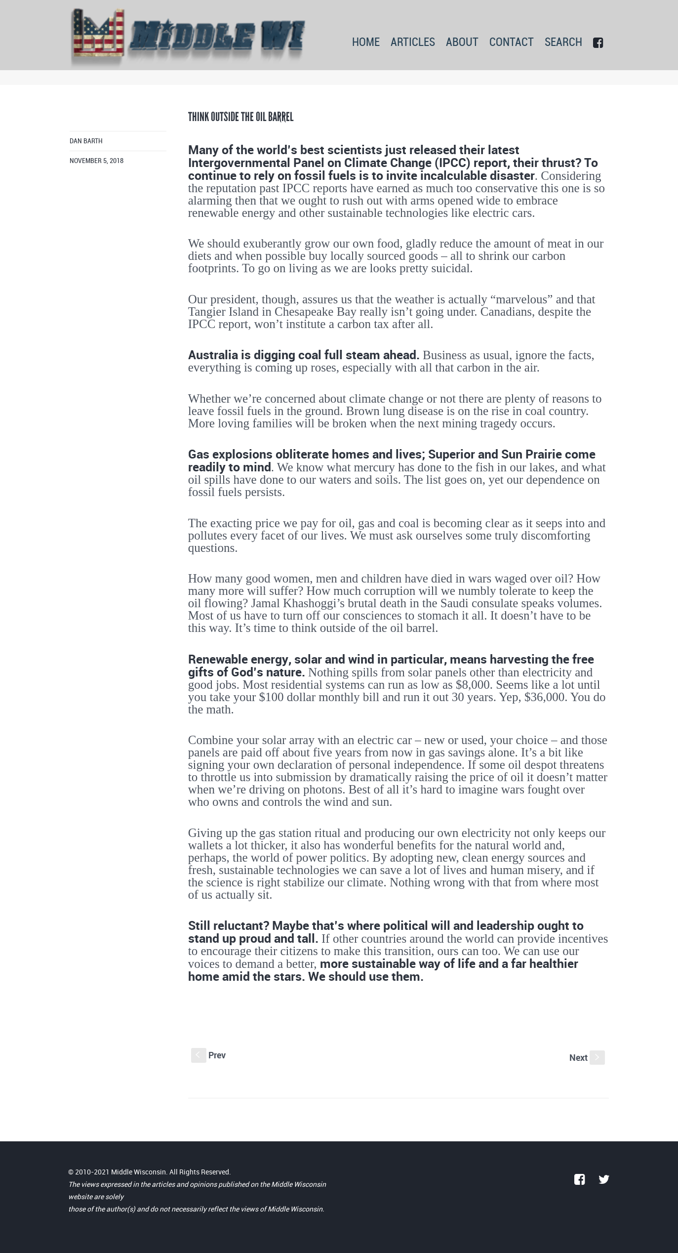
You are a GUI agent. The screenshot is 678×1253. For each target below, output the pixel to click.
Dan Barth (86, 141)
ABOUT (462, 43)
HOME (366, 43)
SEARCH (563, 43)
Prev (208, 1055)
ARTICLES (413, 43)
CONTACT (511, 43)
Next (587, 1057)
